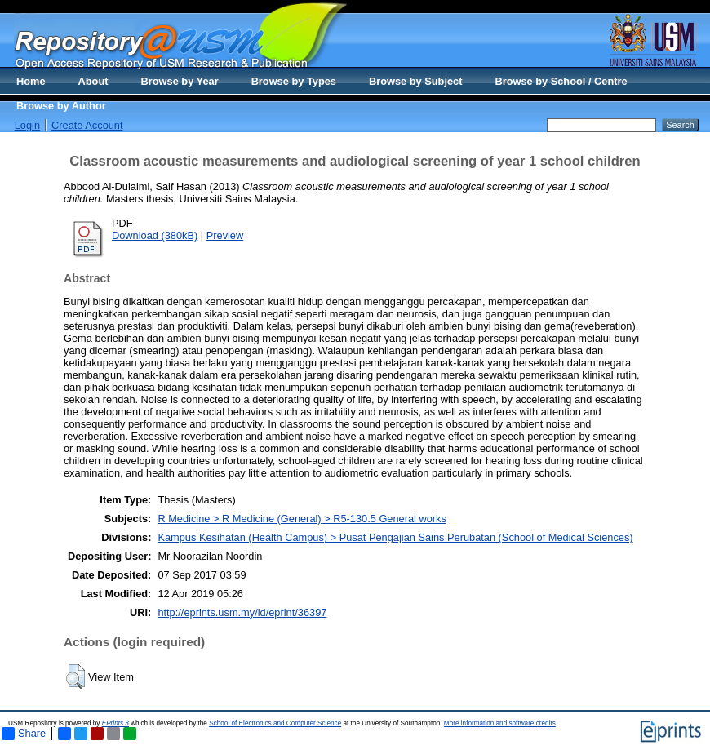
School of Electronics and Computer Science (275, 723)
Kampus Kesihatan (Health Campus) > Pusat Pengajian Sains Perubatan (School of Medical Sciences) (395, 537)
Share (24, 733)
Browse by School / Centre (561, 81)
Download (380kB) (154, 235)
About (93, 81)
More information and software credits (500, 723)
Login (27, 125)
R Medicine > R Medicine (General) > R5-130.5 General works (302, 518)
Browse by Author (61, 106)
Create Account (87, 125)
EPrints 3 (115, 723)
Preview (225, 235)
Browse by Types (293, 81)
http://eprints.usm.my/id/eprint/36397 (242, 612)
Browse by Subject (416, 81)
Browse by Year (180, 81)
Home (31, 81)
